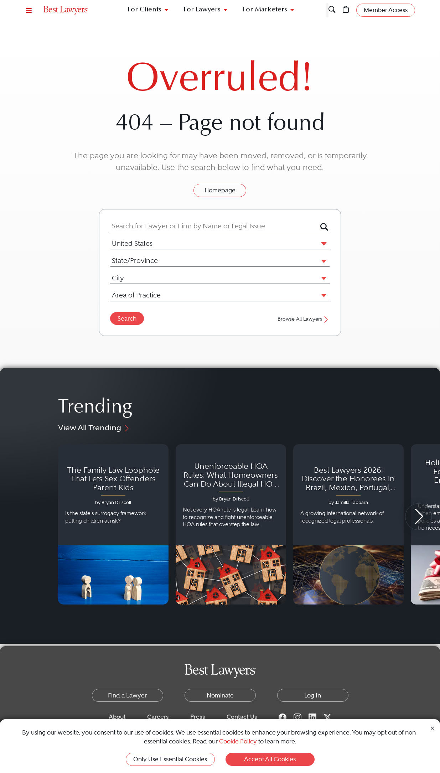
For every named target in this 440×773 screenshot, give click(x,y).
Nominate (220, 695)
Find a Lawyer (127, 695)
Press (197, 716)
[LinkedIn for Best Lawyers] (312, 717)
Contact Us (242, 716)
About (117, 716)
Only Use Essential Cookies (170, 759)
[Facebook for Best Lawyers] (282, 717)
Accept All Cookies (270, 759)
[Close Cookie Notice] (432, 727)
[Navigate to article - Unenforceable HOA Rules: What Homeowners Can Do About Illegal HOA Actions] (231, 524)
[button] (322, 243)
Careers (158, 716)
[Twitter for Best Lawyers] (327, 717)
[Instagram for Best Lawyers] (297, 717)
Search (127, 318)
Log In (312, 695)
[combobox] (215, 226)
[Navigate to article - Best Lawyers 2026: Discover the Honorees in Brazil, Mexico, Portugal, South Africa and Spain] (348, 524)
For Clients (144, 9)
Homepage (220, 190)
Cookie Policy (238, 741)
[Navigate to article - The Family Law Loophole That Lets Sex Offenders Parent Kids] (113, 524)
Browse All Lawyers (304, 319)
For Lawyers (202, 9)
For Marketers (265, 9)
